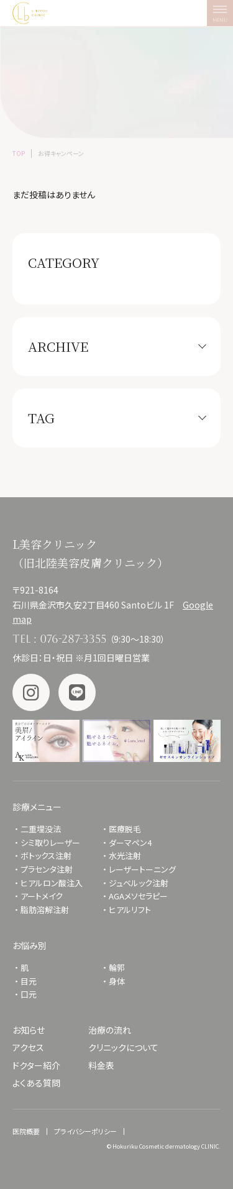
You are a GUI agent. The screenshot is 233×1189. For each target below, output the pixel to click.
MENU (222, 16)
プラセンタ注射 (47, 869)
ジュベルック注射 (138, 883)
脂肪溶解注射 (45, 910)
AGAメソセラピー (138, 896)
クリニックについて (123, 1047)
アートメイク (42, 896)
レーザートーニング (142, 869)
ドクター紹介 (36, 1065)
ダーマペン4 (130, 842)
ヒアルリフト (130, 910)
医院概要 (26, 1131)
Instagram (31, 692)
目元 (29, 981)
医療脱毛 (125, 829)
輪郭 (117, 967)
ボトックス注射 (46, 855)
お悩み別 (29, 945)
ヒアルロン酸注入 (52, 883)
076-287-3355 (73, 638)
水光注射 (125, 855)
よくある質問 (36, 1083)
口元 (29, 994)
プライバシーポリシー (85, 1131)
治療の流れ (109, 1030)
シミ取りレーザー (54, 842)
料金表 (101, 1065)
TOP (18, 153)
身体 (117, 981)
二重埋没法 (41, 829)
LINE (77, 692)
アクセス (28, 1047)
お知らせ (28, 1030)
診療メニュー (37, 807)
